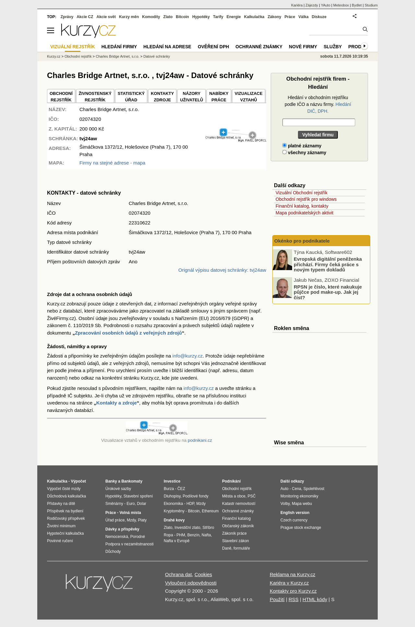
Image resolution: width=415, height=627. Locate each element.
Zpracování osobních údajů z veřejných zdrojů (128, 333)
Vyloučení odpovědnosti (191, 583)
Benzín (193, 535)
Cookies (203, 574)
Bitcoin (182, 17)
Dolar (141, 503)
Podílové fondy (195, 496)
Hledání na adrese (167, 46)
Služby (333, 46)
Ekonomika (173, 503)
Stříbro (208, 527)
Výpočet (78, 481)
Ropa (168, 535)
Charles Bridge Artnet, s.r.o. (117, 56)
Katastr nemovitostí (238, 503)
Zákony (274, 17)
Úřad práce (114, 520)
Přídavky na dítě (61, 503)
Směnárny (114, 503)
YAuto (325, 5)
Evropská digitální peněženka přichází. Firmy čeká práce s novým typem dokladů (328, 264)
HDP (190, 503)
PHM (180, 535)
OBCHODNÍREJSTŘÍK (61, 96)
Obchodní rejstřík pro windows (306, 199)
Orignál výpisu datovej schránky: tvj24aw (222, 270)
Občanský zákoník (238, 526)
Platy (142, 520)
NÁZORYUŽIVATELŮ (191, 96)
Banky (111, 481)
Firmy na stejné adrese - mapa (112, 162)
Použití (277, 599)
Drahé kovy (174, 520)
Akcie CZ (85, 17)
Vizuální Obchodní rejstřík (301, 192)
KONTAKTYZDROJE (162, 96)
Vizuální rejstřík (72, 46)
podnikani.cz (200, 440)
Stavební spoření (138, 496)
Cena (296, 488)
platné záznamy (301, 145)
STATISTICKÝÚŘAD (131, 96)
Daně (226, 548)
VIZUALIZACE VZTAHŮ (249, 96)
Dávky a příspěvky (122, 529)
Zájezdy (311, 5)
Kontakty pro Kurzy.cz (293, 591)
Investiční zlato (187, 527)
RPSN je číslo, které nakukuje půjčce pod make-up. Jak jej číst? (328, 292)
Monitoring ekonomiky (299, 496)
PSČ (252, 496)
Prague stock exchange (300, 527)
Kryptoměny (174, 511)
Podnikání (231, 481)
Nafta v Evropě (176, 541)
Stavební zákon (235, 541)
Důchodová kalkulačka (66, 496)
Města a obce (233, 496)
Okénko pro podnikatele (302, 241)
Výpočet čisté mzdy (63, 488)
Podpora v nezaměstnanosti (129, 544)
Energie (234, 17)
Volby (285, 503)
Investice (172, 481)
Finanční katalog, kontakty (302, 206)
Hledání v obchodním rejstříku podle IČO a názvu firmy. (318, 104)
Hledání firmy (119, 46)
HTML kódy (314, 599)
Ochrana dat (178, 574)
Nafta (206, 535)
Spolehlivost (314, 488)
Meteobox (341, 5)
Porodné (137, 536)
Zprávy (67, 17)
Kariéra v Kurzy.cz (289, 583)
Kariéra (296, 5)
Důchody (113, 551)
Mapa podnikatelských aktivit (304, 212)
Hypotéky (201, 17)
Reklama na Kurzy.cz (292, 574)
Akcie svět (106, 17)
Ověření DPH (213, 46)
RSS (294, 599)
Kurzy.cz (53, 56)
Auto (284, 488)
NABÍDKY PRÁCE (218, 96)
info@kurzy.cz (187, 356)
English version (294, 512)
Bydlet (357, 5)
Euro (130, 503)
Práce (290, 17)
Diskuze (319, 17)
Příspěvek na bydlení (65, 511)
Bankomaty (131, 481)
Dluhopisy (172, 496)
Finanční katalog (236, 518)
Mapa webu (302, 503)
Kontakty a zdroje (116, 402)
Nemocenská (116, 536)
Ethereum (210, 511)
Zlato (168, 17)
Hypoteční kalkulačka (65, 533)
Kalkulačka (254, 17)
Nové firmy (303, 46)
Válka (303, 17)
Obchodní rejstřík (78, 56)
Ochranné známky (258, 46)
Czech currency (293, 520)
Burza (169, 488)
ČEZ (181, 488)
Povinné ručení (60, 541)
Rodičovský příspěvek (66, 518)
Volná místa (130, 512)
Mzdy (131, 520)
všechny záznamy (304, 152)
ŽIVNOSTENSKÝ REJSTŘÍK (95, 96)
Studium (371, 5)
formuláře (241, 548)
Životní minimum (61, 526)
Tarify (218, 17)
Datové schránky (156, 56)
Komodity (151, 17)
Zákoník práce (234, 533)
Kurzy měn (129, 17)
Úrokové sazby (118, 488)
